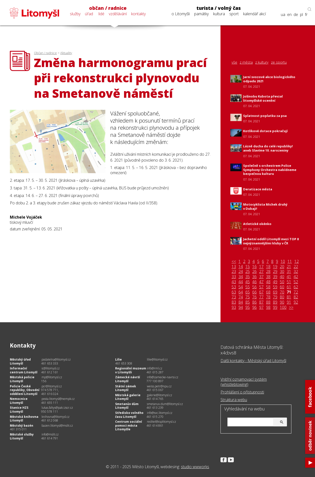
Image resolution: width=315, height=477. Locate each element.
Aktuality (66, 53)
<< (234, 261)
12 (296, 261)
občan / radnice (107, 8)
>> (291, 307)
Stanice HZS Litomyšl (19, 410)
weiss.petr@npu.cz (159, 386)
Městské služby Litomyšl (22, 436)
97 (261, 307)
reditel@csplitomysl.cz (161, 422)
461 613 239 (154, 408)
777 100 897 (154, 381)
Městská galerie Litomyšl (128, 397)
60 (282, 287)
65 (247, 292)
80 (282, 297)
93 (234, 307)
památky (201, 13)
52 (296, 281)
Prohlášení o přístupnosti (242, 392)
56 (254, 287)
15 (247, 266)
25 (247, 271)
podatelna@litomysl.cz (56, 359)
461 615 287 (154, 372)
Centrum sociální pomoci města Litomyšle (128, 425)
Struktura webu (233, 399)
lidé (101, 13)
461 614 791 (49, 438)
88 (268, 302)
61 (289, 287)
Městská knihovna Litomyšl (24, 419)
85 (247, 302)
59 (275, 287)
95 (247, 307)
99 (275, 307)
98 (268, 307)
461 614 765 (154, 399)
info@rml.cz (154, 368)
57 (261, 287)
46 (254, 281)
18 (268, 266)
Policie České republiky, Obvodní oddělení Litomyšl (24, 390)
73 (234, 297)
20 (282, 266)
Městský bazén (21, 425)
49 (275, 281)
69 (275, 292)
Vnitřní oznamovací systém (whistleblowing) (243, 382)
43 (234, 281)
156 (43, 381)
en (289, 14)
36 (254, 276)
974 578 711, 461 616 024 (50, 392)
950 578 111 (49, 411)
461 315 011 (18, 429)
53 (234, 287)
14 (240, 266)
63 (234, 292)
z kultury (261, 62)
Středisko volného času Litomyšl (129, 415)
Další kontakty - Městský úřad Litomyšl (253, 360)
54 (240, 287)
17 (261, 266)
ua (283, 14)
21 (289, 266)
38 (268, 276)
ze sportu (279, 62)
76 (254, 297)
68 (268, 292)
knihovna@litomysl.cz (55, 417)
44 (240, 281)
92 (296, 302)
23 (234, 271)
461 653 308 (123, 363)
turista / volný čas (218, 8)
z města (246, 62)
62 (296, 287)
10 (283, 261)
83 (234, 302)
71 (289, 292)
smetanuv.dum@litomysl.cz (165, 404)
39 (275, 276)
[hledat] (256, 422)
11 (289, 261)
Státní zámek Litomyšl (125, 388)
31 (289, 271)
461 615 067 (154, 390)
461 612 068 (49, 420)
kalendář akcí (254, 13)
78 (268, 297)
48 (268, 281)
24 (240, 271)
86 (254, 302)
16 (254, 266)
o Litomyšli (181, 13)
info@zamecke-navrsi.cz (162, 377)
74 (240, 297)
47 (261, 281)
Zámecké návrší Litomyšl (127, 379)
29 (275, 271)
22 (296, 266)
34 (240, 276)
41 (289, 276)
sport (234, 13)
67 (261, 292)
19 (275, 266)
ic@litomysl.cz (51, 368)
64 (240, 292)
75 (247, 297)
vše (234, 62)
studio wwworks (195, 466)
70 (282, 292)
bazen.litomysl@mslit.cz (57, 425)
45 (247, 281)
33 (234, 276)
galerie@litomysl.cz (159, 395)
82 (296, 297)
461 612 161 (49, 372)
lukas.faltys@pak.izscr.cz (57, 408)
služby (75, 13)
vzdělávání (118, 13)
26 (254, 271)
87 (261, 302)
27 (261, 271)
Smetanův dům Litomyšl (127, 406)
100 (283, 307)
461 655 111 (49, 403)
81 (289, 297)
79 (275, 297)
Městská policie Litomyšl (22, 379)
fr (306, 14)
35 (247, 276)
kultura (219, 13)
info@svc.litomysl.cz (159, 413)
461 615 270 (154, 417)
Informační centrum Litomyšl (23, 370)
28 (268, 271)
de (296, 14)
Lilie (118, 359)
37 (261, 276)
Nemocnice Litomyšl (19, 401)
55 (247, 287)
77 (261, 297)
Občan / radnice (45, 53)
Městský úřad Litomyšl (20, 361)
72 (296, 292)
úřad (89, 13)
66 (254, 292)
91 (289, 302)
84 (240, 302)
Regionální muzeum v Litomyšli (130, 370)
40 (282, 276)
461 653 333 (49, 363)
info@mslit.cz (50, 434)
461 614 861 (154, 425)
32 (296, 271)
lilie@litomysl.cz (157, 359)
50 (282, 281)
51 (289, 281)
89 (275, 302)
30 (282, 271)
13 (234, 266)
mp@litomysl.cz (52, 377)
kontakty (138, 13)
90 (282, 302)
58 (268, 287)
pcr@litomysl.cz (52, 386)
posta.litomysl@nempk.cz (58, 399)
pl (301, 14)
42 (296, 276)
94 (240, 307)
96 (254, 307)
